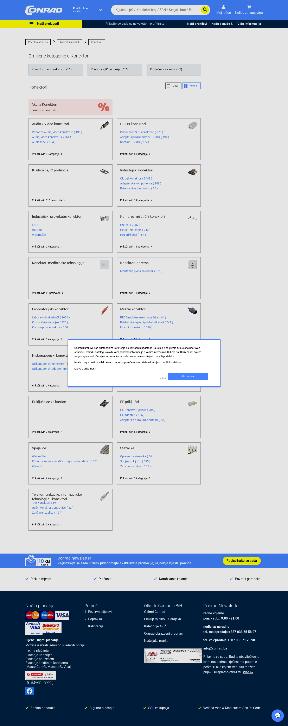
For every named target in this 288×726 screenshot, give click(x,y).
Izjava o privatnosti (85, 368)
